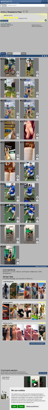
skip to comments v (41, 266)
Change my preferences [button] (32, 406)
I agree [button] (14, 406)
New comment (42, 373)
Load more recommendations (37, 343)
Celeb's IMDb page (6, 23)
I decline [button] (21, 406)
